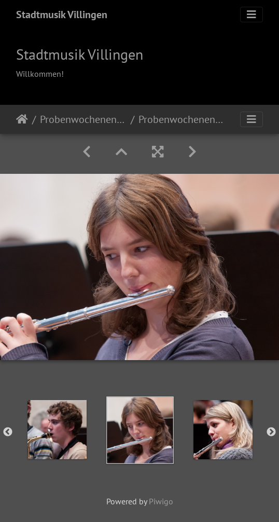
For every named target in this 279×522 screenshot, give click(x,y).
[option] (57, 430)
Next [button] (271, 432)
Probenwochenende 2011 (83, 119)
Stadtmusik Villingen (61, 14)
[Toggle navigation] (251, 14)
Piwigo (161, 501)
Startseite (22, 119)
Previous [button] (8, 432)
